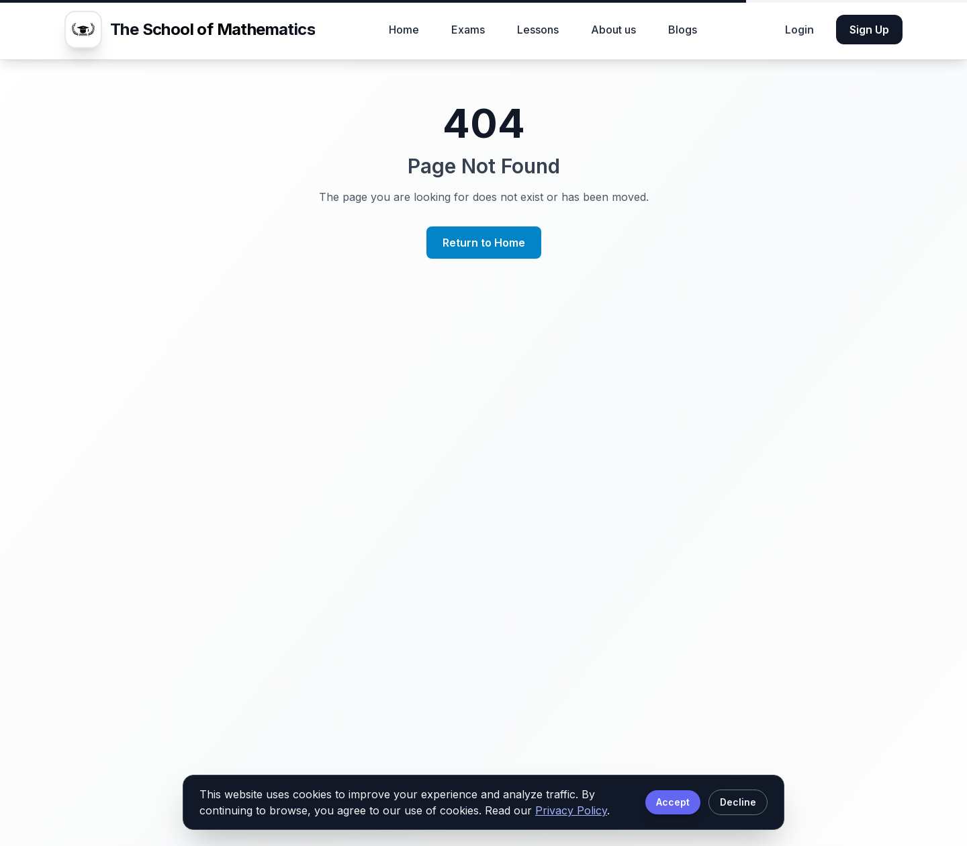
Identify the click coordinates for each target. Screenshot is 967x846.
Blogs (682, 29)
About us (613, 29)
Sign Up (869, 29)
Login (799, 29)
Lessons (538, 29)
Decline (738, 802)
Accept (673, 802)
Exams (468, 29)
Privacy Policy (571, 810)
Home (404, 29)
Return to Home (484, 242)
